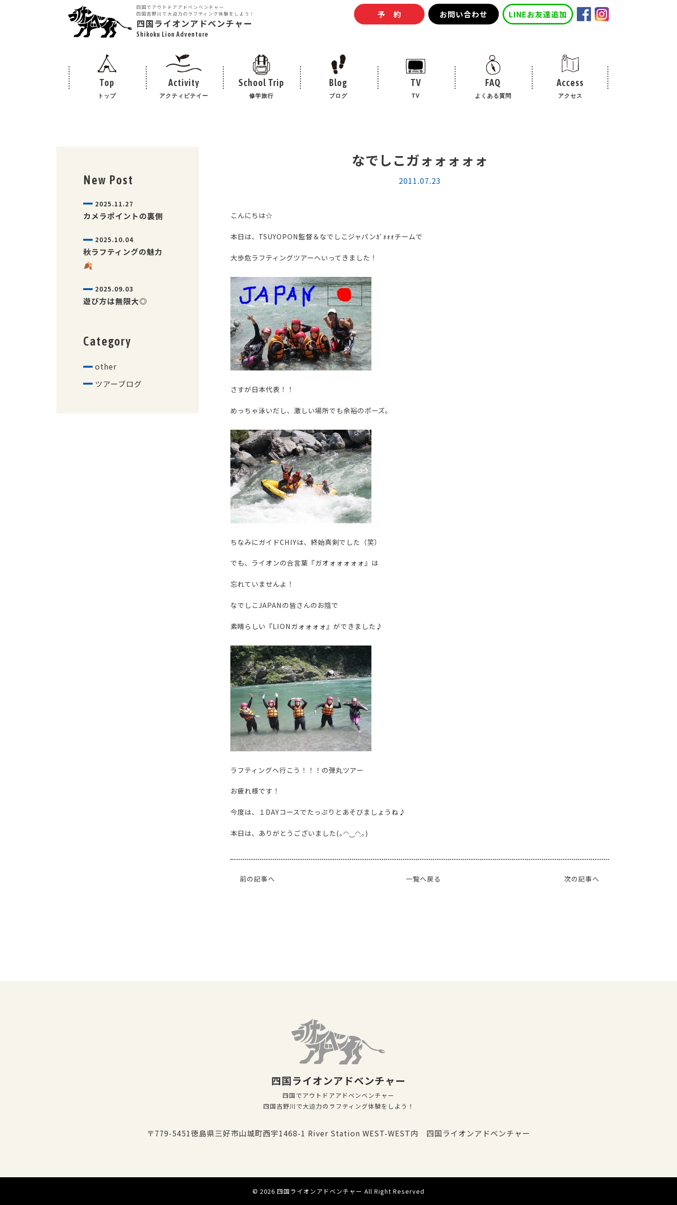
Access (570, 89)
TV (415, 89)
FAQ (492, 89)
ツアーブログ (118, 383)
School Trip (261, 89)
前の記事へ (257, 878)
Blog (338, 89)
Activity (183, 89)
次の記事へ (581, 878)
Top (106, 89)
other (106, 366)
